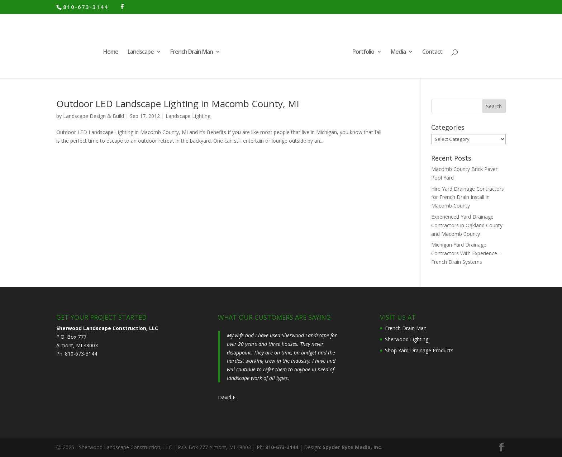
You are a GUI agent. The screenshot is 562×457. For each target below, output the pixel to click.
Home (110, 52)
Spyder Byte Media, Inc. (352, 447)
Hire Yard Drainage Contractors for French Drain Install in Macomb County (467, 197)
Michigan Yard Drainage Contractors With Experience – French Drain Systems (466, 253)
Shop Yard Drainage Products (419, 350)
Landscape (141, 52)
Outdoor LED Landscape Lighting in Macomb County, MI (177, 103)
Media (398, 52)
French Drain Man (191, 52)
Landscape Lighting (188, 116)
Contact (432, 52)
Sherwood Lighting (406, 339)
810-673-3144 (85, 6)
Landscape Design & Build (93, 116)
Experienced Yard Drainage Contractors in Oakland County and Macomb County (467, 225)
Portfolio (363, 52)
